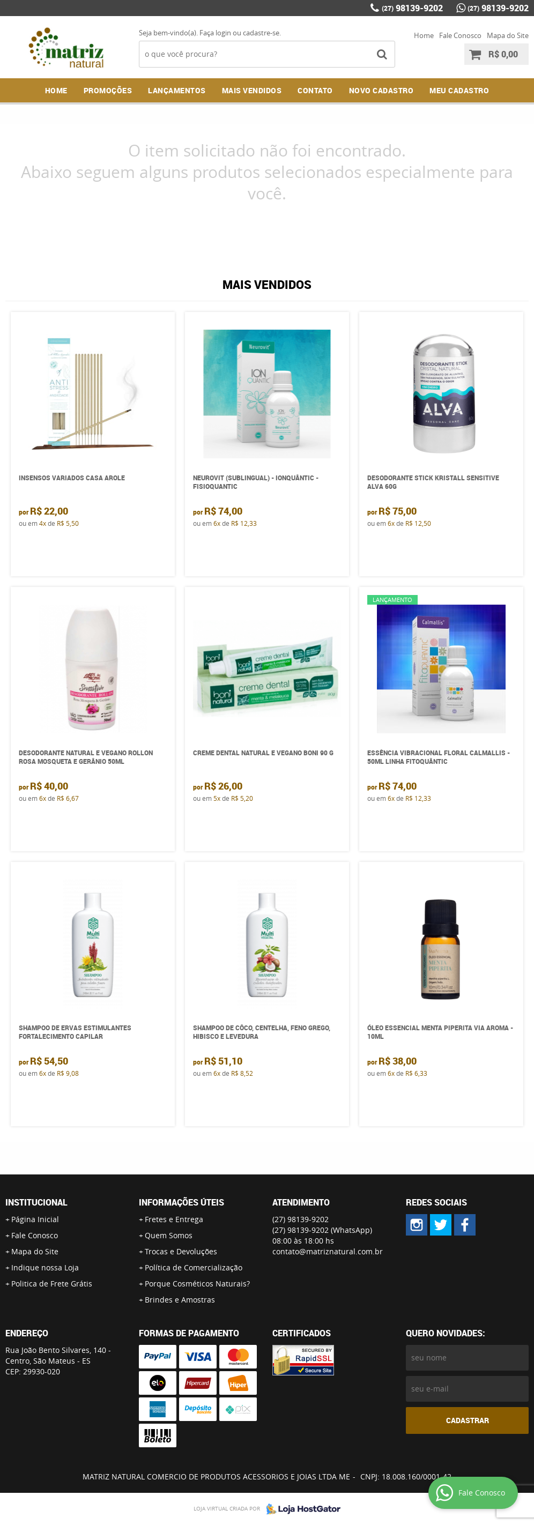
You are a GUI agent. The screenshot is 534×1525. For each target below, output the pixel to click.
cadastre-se (261, 33)
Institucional (36, 1202)
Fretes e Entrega (174, 1219)
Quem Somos (168, 1235)
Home (424, 35)
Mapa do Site (508, 35)
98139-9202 (412, 8)
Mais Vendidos (252, 90)
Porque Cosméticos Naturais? (197, 1283)
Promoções (108, 90)
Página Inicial (35, 1219)
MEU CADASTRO (459, 90)
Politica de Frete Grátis (51, 1283)
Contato (315, 90)
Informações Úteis (181, 1202)
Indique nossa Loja (45, 1267)
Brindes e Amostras (180, 1300)
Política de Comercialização (193, 1267)
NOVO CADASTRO (381, 90)
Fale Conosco (460, 35)
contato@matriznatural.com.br (327, 1251)
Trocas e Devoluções (181, 1251)
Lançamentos (177, 90)
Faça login (215, 33)
